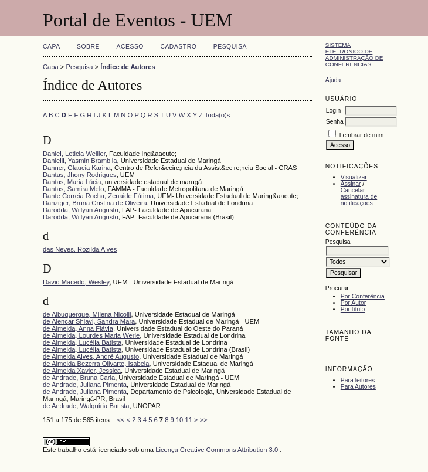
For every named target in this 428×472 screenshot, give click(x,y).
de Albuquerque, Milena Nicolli (87, 314)
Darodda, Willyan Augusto (80, 209)
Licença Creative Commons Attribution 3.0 (217, 449)
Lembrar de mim (361, 135)
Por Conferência (363, 296)
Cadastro (178, 46)
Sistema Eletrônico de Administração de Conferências (354, 54)
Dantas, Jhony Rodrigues (80, 174)
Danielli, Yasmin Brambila (80, 160)
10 (179, 419)
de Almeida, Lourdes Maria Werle (91, 335)
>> (204, 419)
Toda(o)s (217, 114)
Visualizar (354, 177)
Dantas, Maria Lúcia (72, 181)
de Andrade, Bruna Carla (79, 377)
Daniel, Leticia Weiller (74, 153)
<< (120, 419)
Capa (51, 46)
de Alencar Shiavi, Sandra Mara (89, 321)
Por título (353, 309)
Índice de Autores (127, 66)
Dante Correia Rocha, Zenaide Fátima (98, 195)
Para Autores (358, 386)
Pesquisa (230, 46)
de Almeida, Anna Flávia (78, 328)
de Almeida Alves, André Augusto (91, 356)
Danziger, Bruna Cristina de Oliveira (95, 202)
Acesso (130, 46)
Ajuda (333, 80)
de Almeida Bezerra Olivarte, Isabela (96, 363)
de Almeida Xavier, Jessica (82, 370)
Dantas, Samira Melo (73, 188)
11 (188, 419)
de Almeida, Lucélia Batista (82, 342)
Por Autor (353, 303)
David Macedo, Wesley (76, 282)
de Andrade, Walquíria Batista (86, 405)
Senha (335, 121)
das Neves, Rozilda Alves (80, 249)
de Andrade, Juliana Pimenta (85, 384)
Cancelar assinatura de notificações (359, 196)
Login (333, 110)
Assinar (351, 184)
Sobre (88, 46)
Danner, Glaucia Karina (77, 167)
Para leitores (358, 380)
